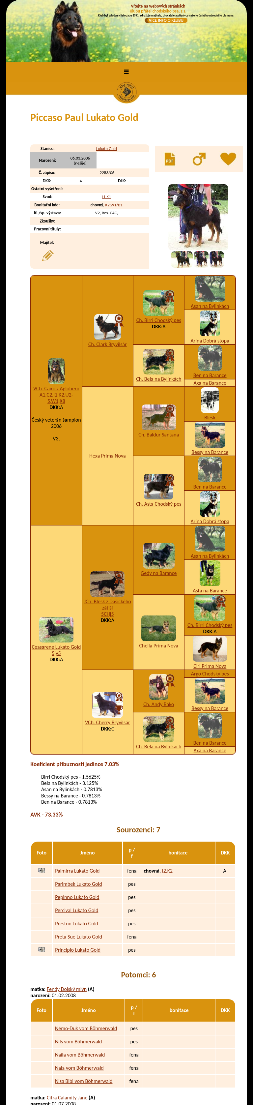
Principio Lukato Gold (77, 894)
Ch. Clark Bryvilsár (107, 288)
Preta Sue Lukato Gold (78, 881)
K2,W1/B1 (113, 149)
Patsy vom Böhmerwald (80, 1081)
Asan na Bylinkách (210, 250)
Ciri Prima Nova (209, 610)
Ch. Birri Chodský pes (158, 264)
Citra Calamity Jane (67, 1041)
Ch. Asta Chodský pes (158, 448)
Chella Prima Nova (158, 590)
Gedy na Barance (159, 517)
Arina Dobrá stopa (210, 285)
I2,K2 (167, 815)
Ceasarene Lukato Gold (56, 591)
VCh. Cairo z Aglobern (56, 333)
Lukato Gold (106, 92)
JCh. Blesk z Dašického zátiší (107, 549)
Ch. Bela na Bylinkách (158, 323)
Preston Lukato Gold (76, 868)
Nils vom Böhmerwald (78, 986)
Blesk (209, 362)
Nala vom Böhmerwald (79, 1012)
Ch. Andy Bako (158, 648)
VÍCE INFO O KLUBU (166, 20)
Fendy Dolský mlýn (67, 933)
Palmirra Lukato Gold (77, 815)
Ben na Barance (210, 319)
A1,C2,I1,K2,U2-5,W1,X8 (56, 342)
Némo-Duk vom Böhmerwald (86, 973)
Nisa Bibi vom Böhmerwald (83, 1025)
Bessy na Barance (209, 396)
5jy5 (56, 597)
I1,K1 (106, 140)
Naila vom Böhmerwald (80, 999)
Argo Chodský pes (210, 618)
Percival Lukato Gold (76, 854)
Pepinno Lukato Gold (77, 841)
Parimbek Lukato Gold (78, 828)
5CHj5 (107, 558)
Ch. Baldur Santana (158, 379)
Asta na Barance (210, 535)
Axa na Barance (210, 327)
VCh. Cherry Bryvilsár (107, 667)
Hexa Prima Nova (107, 400)
